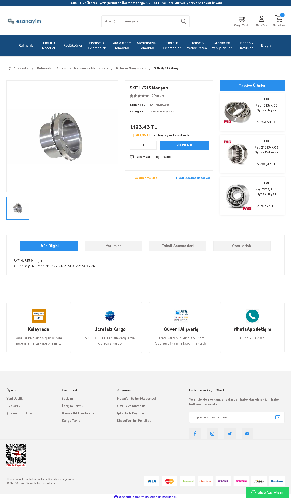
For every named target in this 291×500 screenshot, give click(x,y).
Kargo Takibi (71, 421)
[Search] (145, 21)
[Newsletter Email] (237, 417)
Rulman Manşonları (164, 111)
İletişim (67, 399)
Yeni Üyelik (14, 399)
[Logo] (24, 21)
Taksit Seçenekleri (178, 246)
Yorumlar (113, 246)
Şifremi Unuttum (19, 413)
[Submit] (277, 417)
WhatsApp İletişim (267, 492)
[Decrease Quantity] (134, 145)
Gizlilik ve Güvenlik (131, 406)
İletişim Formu (72, 406)
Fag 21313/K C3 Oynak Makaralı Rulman (266, 150)
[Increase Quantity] (152, 145)
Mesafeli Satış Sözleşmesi (136, 399)
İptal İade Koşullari (131, 413)
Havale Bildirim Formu (78, 413)
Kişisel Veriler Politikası (134, 421)
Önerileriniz (242, 246)
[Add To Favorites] (145, 180)
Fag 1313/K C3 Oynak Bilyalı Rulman (266, 108)
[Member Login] (259, 21)
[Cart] (278, 21)
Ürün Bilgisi (49, 246)
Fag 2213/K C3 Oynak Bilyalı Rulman (266, 192)
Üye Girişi (13, 406)
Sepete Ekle (184, 145)
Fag (266, 99)
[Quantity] (143, 145)
